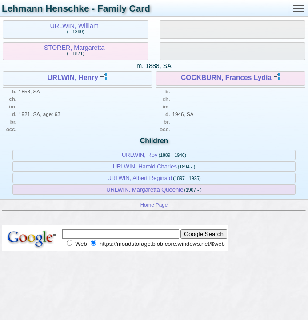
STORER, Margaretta (74, 47)
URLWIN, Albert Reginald (139, 178)
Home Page (154, 205)
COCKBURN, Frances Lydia (226, 77)
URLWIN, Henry (72, 77)
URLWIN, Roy (140, 155)
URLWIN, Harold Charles (145, 166)
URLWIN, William (74, 25)
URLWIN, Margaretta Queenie (144, 189)
